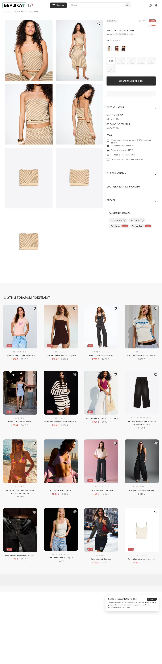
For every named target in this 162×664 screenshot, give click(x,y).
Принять (151, 599)
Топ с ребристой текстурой (61, 558)
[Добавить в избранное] (34, 309)
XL (111, 70)
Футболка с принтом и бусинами (20, 356)
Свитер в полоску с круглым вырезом (60, 422)
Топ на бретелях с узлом (60, 490)
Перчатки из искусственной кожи (20, 556)
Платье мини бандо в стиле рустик (61, 356)
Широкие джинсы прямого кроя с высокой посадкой (142, 422)
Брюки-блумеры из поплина (141, 490)
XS (121, 62)
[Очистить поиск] (121, 5)
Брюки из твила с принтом (101, 490)
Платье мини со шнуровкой (20, 422)
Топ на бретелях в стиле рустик (141, 559)
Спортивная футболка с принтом (141, 356)
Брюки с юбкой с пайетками (101, 356)
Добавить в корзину (131, 81)
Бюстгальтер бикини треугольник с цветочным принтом (20, 491)
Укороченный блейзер (101, 559)
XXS (111, 61)
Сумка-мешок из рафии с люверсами (101, 418)
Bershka (112, 20)
